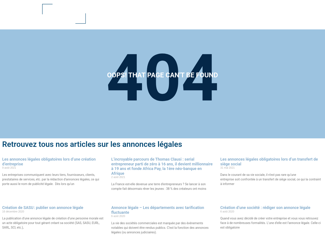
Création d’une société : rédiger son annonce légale (265, 207)
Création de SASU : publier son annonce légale (42, 207)
